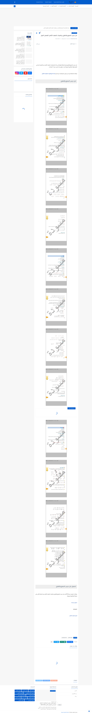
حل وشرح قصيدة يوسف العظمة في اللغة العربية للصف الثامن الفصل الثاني (20, 56)
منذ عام (23, 36)
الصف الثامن (70, 637)
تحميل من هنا (74, 602)
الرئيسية (76, 6)
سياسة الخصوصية (39, 2)
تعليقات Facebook (46, 680)
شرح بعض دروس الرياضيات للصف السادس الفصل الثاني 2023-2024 (48, 704)
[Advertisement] (46, 17)
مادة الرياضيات (64, 637)
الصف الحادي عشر (21, 695)
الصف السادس (31, 700)
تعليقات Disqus (38, 680)
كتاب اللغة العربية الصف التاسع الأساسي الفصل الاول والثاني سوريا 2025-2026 (20, 63)
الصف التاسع (25, 690)
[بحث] (14, 6)
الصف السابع (17, 697)
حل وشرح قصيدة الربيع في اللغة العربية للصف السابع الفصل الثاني (20, 44)
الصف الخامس (31, 697)
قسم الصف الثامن (73, 615)
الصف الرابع (24, 697)
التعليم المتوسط (62, 6)
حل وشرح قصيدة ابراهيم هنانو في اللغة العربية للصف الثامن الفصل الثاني (20, 50)
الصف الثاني (31, 695)
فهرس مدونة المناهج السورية (59, 2)
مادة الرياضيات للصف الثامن (48, 73)
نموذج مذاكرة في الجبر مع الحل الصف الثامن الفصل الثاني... (58, 28)
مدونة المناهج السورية (65, 712)
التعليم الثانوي (54, 6)
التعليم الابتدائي (71, 6)
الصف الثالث (18, 690)
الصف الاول (32, 690)
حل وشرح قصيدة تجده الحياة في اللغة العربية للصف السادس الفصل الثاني (21, 39)
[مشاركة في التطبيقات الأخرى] (51, 642)
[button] (70, 642)
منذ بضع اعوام (53, 701)
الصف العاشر (20, 700)
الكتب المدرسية (46, 6)
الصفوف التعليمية (48, 2)
